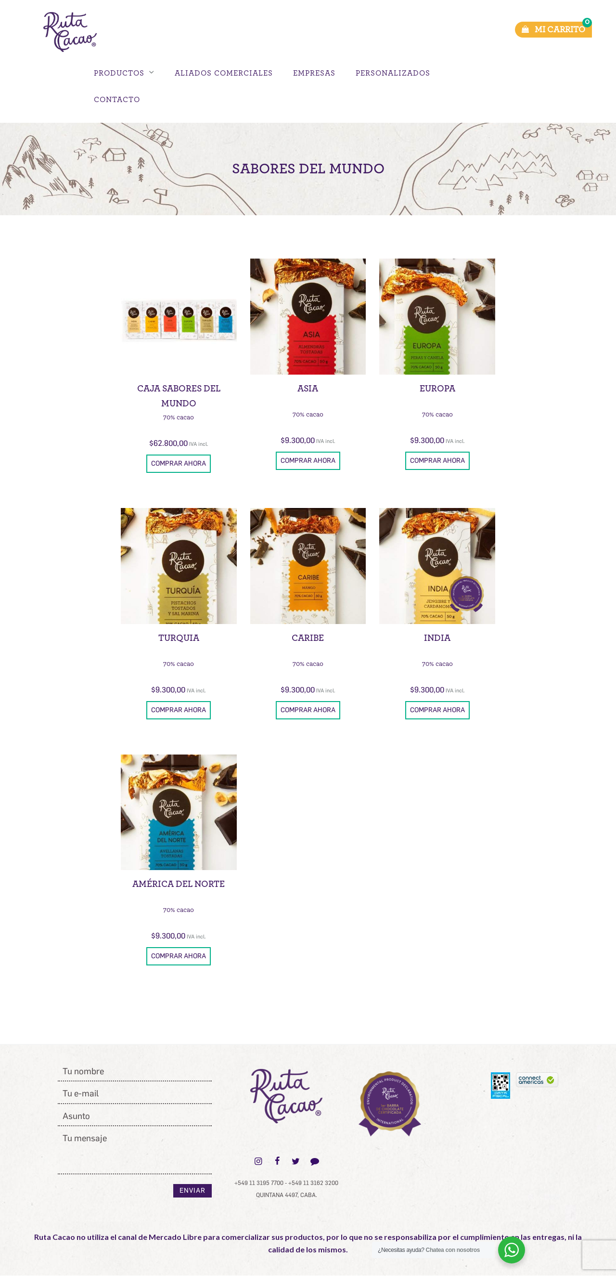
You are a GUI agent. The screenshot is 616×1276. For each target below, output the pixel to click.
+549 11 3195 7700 (258, 1183)
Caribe (308, 638)
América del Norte (178, 884)
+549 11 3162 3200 (313, 1183)
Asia (307, 388)
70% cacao (178, 417)
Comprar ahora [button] (178, 463)
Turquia (178, 638)
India (437, 638)
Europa (437, 388)
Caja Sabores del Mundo (178, 396)
